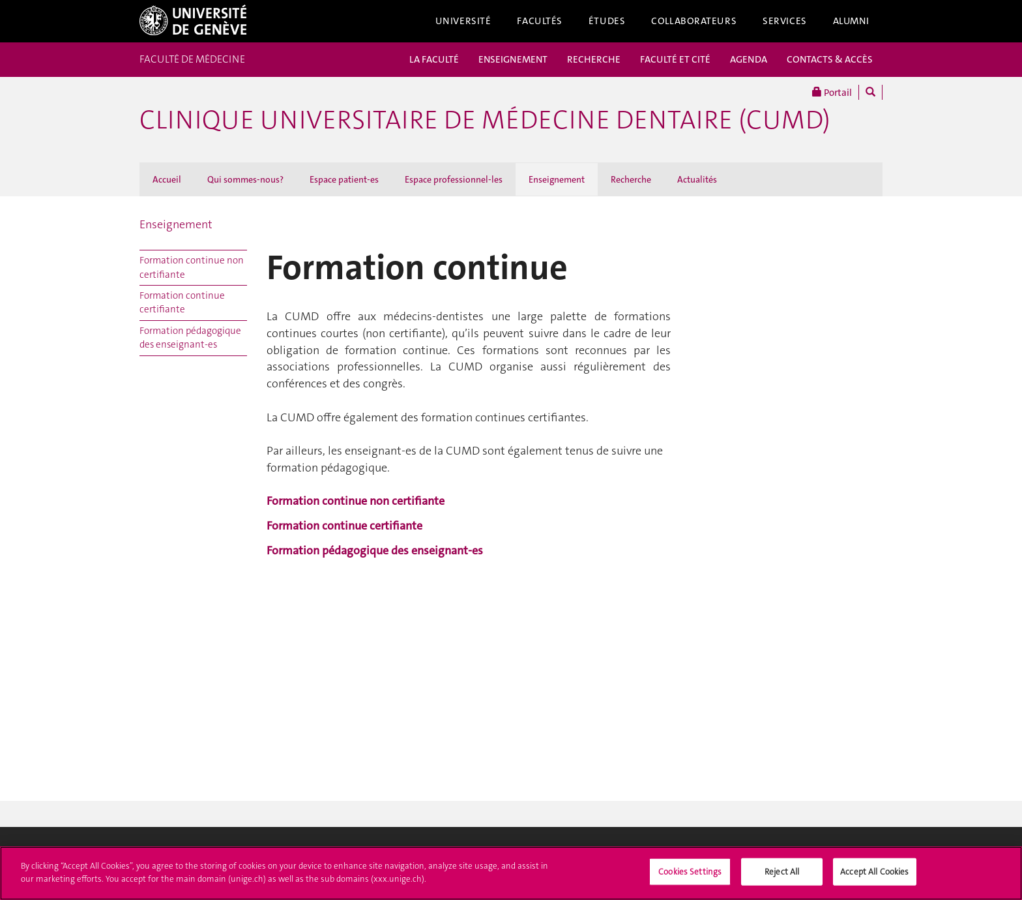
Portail (832, 92)
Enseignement (557, 179)
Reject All (782, 874)
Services (785, 20)
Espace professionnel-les (454, 179)
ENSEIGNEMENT (513, 59)
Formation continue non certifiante (191, 267)
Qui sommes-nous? (245, 179)
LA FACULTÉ (434, 59)
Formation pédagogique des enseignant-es (190, 337)
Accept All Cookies (874, 874)
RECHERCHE (593, 59)
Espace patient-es (344, 179)
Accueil (167, 179)
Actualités (697, 179)
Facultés (539, 20)
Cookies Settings (690, 874)
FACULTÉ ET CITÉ (675, 59)
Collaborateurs (694, 20)
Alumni (851, 20)
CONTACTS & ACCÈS (830, 59)
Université (463, 20)
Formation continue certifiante (182, 302)
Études (607, 20)
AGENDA (748, 59)
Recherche (631, 179)
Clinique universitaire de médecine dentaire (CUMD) (484, 120)
